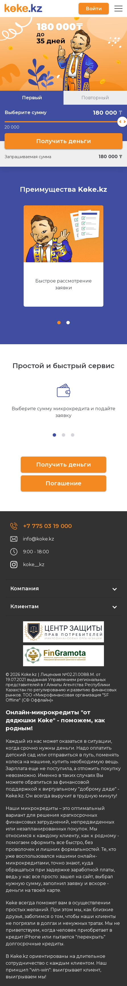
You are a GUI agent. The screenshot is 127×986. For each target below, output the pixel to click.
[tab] (59, 322)
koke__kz (33, 564)
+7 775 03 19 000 (47, 526)
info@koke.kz (38, 539)
